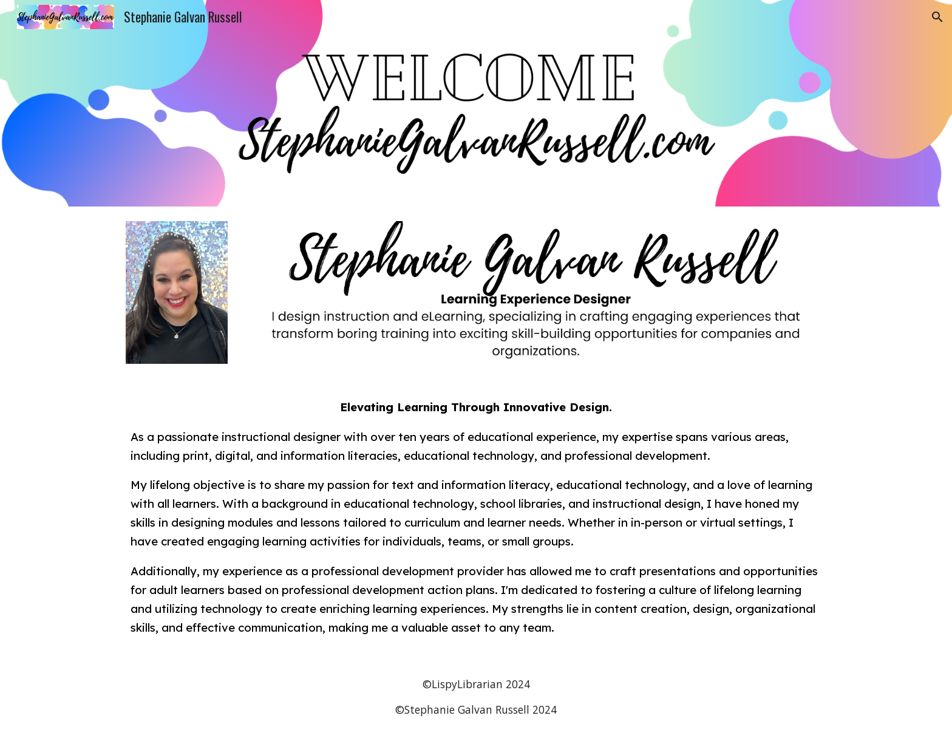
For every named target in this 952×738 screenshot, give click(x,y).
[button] (937, 17)
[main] (476, 517)
